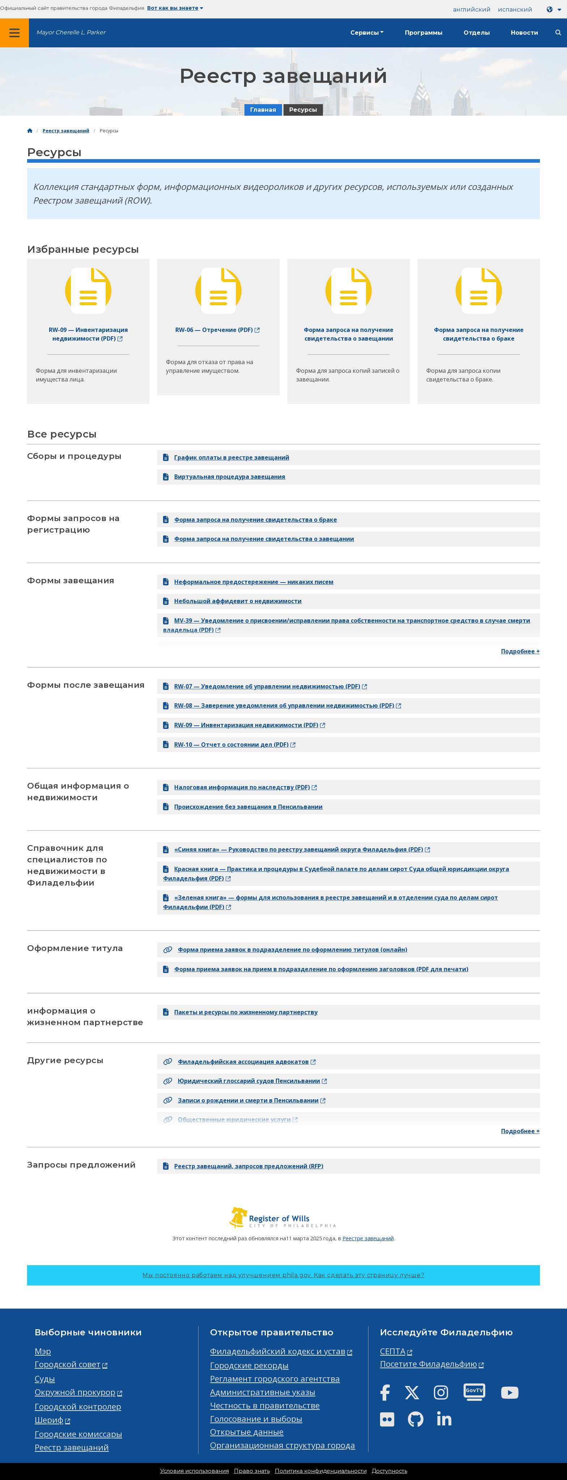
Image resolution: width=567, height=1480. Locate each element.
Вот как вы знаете (175, 8)
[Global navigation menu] (14, 32)
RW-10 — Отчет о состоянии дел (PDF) (226, 744)
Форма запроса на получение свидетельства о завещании (258, 539)
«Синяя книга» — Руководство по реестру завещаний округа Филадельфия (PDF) (293, 849)
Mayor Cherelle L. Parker (70, 32)
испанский (515, 9)
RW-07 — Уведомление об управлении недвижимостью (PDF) (261, 686)
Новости (524, 32)
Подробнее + (520, 651)
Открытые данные (247, 1431)
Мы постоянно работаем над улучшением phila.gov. (283, 1275)
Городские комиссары (78, 1434)
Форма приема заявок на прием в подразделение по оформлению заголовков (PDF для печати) (315, 969)
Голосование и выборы (256, 1418)
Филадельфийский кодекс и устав (277, 1351)
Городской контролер (78, 1406)
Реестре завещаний (368, 1238)
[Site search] (558, 33)
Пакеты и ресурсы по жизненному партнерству (240, 1012)
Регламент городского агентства (275, 1378)
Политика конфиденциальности (321, 1471)
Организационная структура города (282, 1445)
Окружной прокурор (75, 1392)
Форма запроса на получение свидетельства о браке (250, 520)
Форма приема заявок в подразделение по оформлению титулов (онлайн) (285, 950)
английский (472, 9)
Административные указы (262, 1392)
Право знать (252, 1471)
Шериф (49, 1419)
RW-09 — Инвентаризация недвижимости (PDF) (240, 725)
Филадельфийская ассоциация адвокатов (236, 1062)
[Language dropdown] (555, 10)
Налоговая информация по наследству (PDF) (236, 787)
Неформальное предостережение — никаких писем (248, 582)
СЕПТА (392, 1351)
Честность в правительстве (265, 1405)
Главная (263, 109)
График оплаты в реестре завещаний (226, 457)
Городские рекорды (249, 1365)
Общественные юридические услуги (227, 1119)
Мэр (43, 1351)
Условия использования (194, 1471)
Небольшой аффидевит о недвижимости (232, 601)
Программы (424, 32)
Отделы (477, 32)
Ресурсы (303, 109)
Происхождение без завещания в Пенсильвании (243, 807)
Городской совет (68, 1364)
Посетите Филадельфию (428, 1363)
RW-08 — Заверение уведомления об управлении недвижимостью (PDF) (278, 705)
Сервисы (364, 32)
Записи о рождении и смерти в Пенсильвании (241, 1100)
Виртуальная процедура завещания (224, 477)
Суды (45, 1378)
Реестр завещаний (66, 131)
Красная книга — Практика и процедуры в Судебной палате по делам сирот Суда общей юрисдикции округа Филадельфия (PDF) (336, 873)
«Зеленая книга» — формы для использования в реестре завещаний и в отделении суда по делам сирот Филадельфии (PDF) (330, 902)
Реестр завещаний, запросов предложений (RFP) (243, 1166)
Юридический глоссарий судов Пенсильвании (241, 1081)
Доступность (389, 1471)
